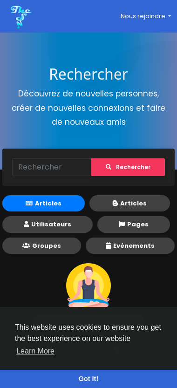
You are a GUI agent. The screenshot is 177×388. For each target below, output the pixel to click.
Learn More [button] (35, 351)
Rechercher (128, 167)
